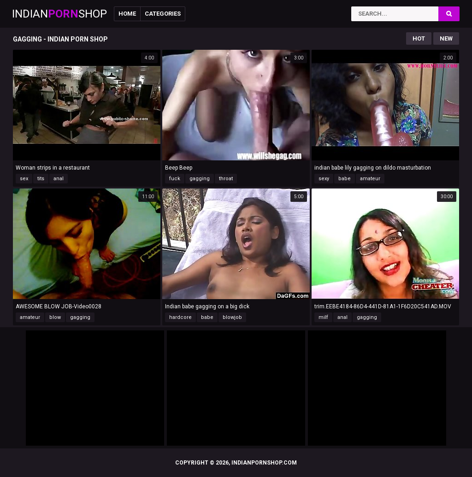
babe (344, 179)
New (446, 38)
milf (323, 317)
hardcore (180, 317)
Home (127, 13)
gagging (199, 179)
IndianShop (59, 13)
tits (40, 179)
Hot (419, 38)
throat (226, 179)
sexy (324, 179)
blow (55, 317)
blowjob (232, 317)
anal (58, 179)
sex (24, 179)
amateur (370, 179)
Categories (163, 13)
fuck (174, 179)
